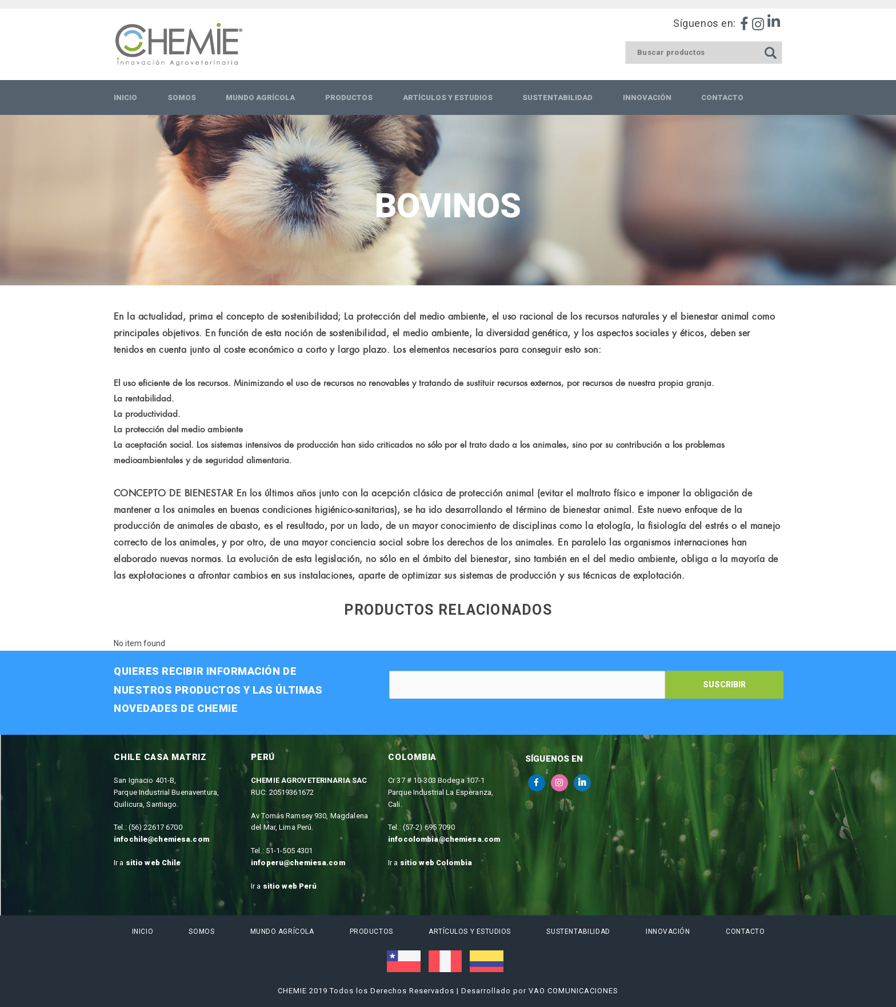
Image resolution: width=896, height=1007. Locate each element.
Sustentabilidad (578, 932)
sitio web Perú (290, 886)
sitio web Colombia (436, 862)
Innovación (668, 932)
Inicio (142, 932)
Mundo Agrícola (282, 932)
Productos (371, 932)
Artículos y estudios (469, 932)
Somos (201, 932)
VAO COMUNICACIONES (573, 990)
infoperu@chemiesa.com (298, 862)
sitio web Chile (153, 862)
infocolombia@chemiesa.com (444, 839)
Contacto (744, 932)
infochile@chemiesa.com (161, 839)
